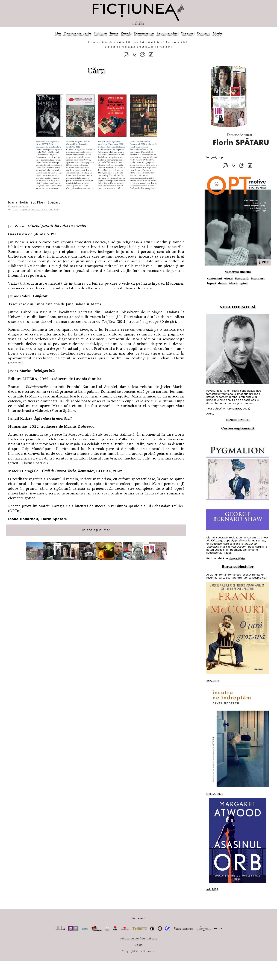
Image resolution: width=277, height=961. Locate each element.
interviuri (257, 278)
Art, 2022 (212, 889)
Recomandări (167, 33)
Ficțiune (100, 33)
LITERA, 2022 (214, 793)
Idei (58, 33)
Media (138, 945)
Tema (113, 33)
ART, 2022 (212, 680)
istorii (233, 283)
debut (222, 283)
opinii (243, 283)
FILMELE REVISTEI (237, 420)
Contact (203, 33)
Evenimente (144, 33)
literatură (242, 278)
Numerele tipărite (237, 271)
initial (227, 552)
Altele (217, 33)
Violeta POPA (237, 558)
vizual (228, 278)
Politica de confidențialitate (138, 938)
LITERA (236, 408)
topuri (211, 283)
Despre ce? (259, 577)
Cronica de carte (77, 33)
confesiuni (214, 278)
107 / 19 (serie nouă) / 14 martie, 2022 (36, 209)
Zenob (126, 33)
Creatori (187, 33)
